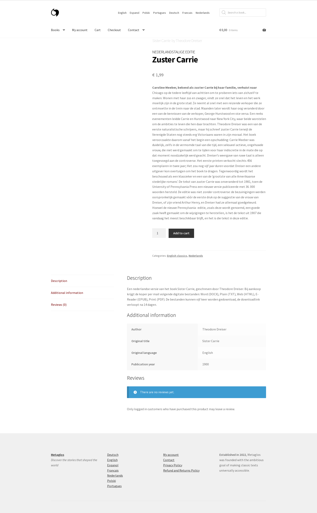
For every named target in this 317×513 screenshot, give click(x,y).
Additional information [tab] (67, 293)
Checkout (114, 30)
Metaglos (57, 455)
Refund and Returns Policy (181, 470)
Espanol (134, 13)
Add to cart (181, 233)
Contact (133, 30)
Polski (146, 13)
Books (55, 30)
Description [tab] (59, 281)
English (122, 13)
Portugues (159, 13)
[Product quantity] (159, 233)
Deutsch (174, 13)
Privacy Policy (172, 465)
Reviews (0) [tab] (59, 305)
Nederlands (203, 13)
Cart (98, 30)
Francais (187, 13)
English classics (177, 256)
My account (80, 30)
